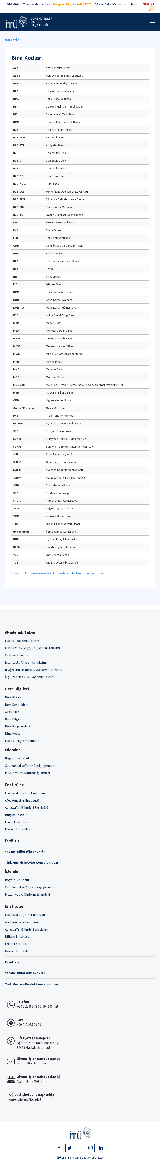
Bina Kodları (13, 733)
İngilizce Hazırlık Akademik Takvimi (30, 677)
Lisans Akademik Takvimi (22, 641)
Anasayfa (12, 39)
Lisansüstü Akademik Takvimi (26, 662)
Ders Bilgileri (14, 719)
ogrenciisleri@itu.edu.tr (26, 1099)
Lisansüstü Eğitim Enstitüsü (25, 793)
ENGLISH (148, 4)
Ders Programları (17, 726)
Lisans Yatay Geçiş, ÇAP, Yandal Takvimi (32, 648)
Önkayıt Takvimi (16, 655)
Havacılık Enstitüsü (18, 829)
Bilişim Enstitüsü (17, 815)
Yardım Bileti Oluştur (31, 1063)
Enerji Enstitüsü (16, 822)
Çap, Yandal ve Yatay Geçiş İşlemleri (30, 765)
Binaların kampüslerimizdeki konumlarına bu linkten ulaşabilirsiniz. (59, 573)
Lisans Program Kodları (22, 741)
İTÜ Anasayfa (30, 4)
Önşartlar (12, 712)
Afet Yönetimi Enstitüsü (22, 800)
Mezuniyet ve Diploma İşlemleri (27, 773)
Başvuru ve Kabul (17, 758)
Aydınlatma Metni (29, 1081)
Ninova (46, 4)
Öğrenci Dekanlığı (105, 4)
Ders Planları (14, 697)
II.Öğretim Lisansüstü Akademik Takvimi (33, 670)
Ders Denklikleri (16, 704)
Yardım (123, 4)
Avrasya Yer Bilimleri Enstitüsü (26, 807)
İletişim (134, 4)
